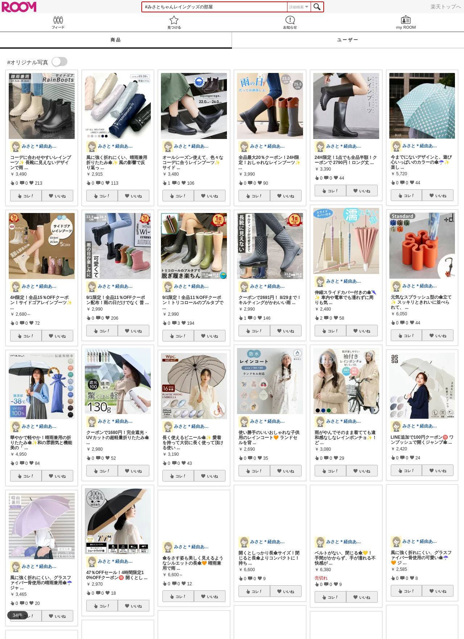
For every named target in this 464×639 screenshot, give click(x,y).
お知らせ (290, 22)
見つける (174, 22)
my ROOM (406, 22)
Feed (58, 22)
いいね (60, 196)
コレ (28, 196)
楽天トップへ (446, 6)
